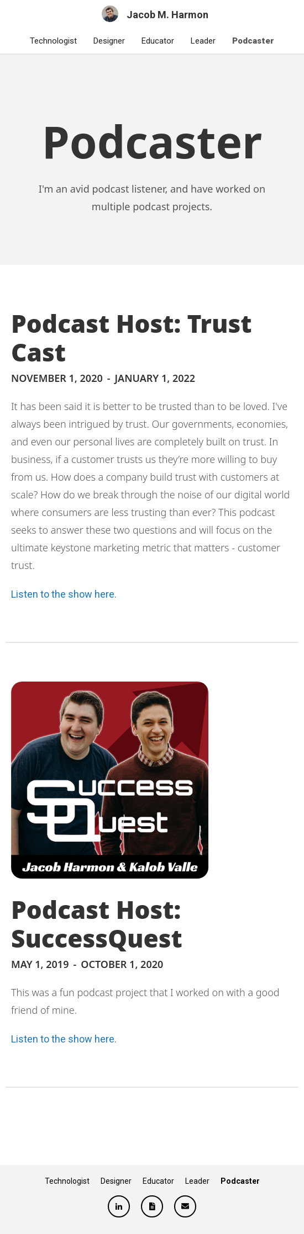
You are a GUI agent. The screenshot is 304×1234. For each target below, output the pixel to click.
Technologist (53, 41)
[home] (152, 13)
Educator (157, 41)
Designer (109, 41)
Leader (203, 41)
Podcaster (253, 41)
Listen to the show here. (64, 594)
